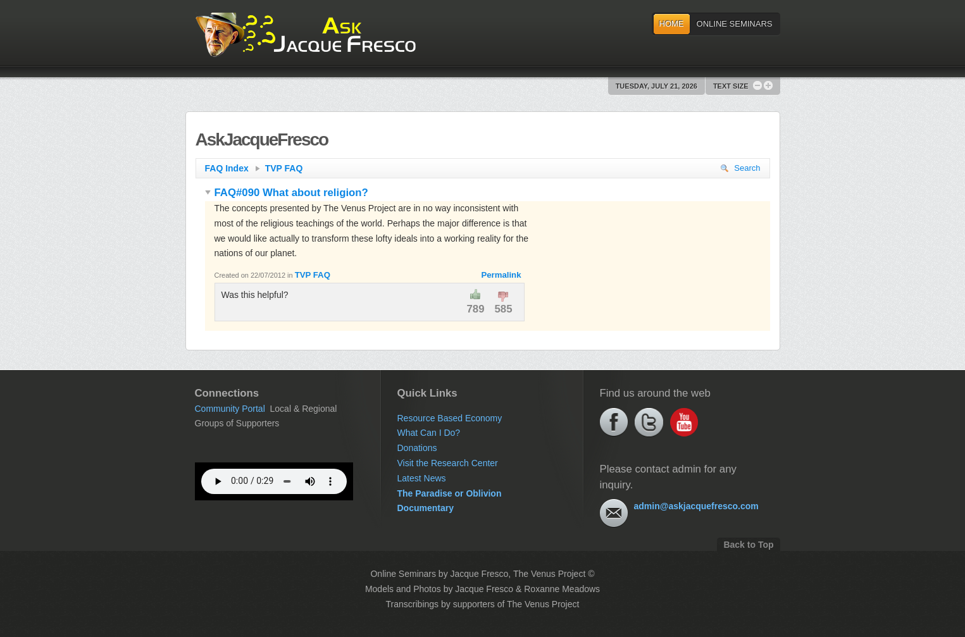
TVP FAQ (284, 168)
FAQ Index (232, 168)
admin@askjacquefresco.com (696, 506)
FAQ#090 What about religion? (286, 193)
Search (740, 168)
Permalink (501, 275)
